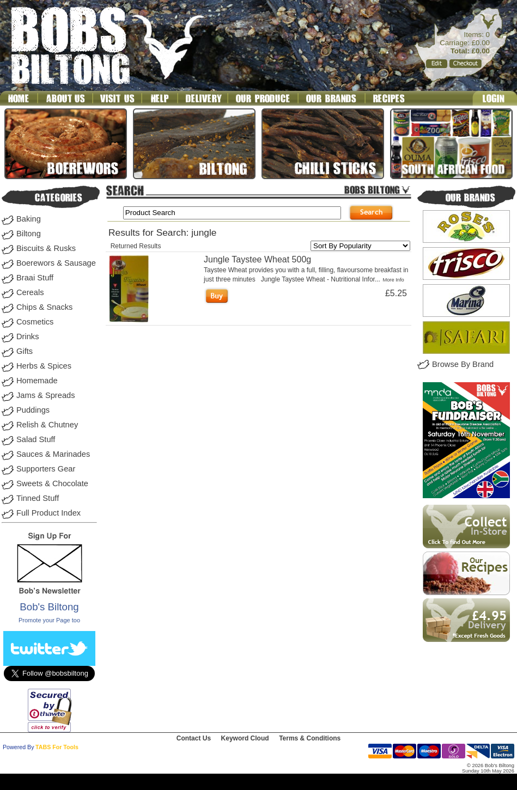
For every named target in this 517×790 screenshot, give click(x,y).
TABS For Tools (56, 747)
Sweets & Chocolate (52, 483)
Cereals (30, 292)
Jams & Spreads (45, 395)
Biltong (28, 233)
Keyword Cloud (245, 738)
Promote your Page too (49, 620)
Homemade (37, 380)
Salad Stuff (35, 439)
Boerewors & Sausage (56, 263)
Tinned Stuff (37, 498)
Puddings (33, 410)
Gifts (24, 351)
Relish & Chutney (47, 424)
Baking (28, 219)
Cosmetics (34, 321)
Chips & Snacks (44, 307)
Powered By (18, 747)
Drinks (27, 336)
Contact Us (194, 738)
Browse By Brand (463, 364)
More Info (393, 280)
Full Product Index (48, 513)
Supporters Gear (45, 468)
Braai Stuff (34, 277)
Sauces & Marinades (53, 454)
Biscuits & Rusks (46, 248)
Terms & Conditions (309, 738)
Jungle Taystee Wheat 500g (257, 259)
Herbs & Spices (43, 366)
